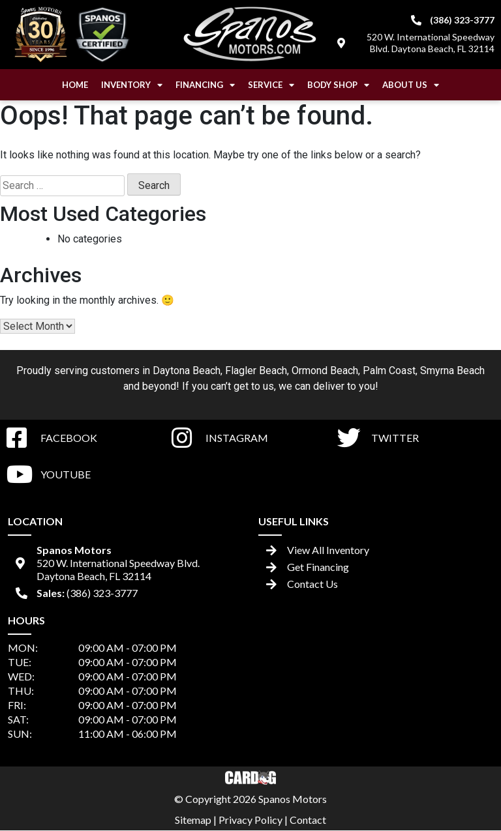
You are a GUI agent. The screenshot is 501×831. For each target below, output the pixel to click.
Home (75, 85)
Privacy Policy (250, 819)
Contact (308, 819)
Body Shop (338, 85)
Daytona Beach (186, 370)
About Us (410, 85)
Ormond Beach (325, 370)
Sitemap (193, 819)
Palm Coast (389, 370)
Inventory (131, 85)
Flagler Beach (256, 370)
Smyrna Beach (452, 370)
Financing (205, 85)
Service (271, 85)
